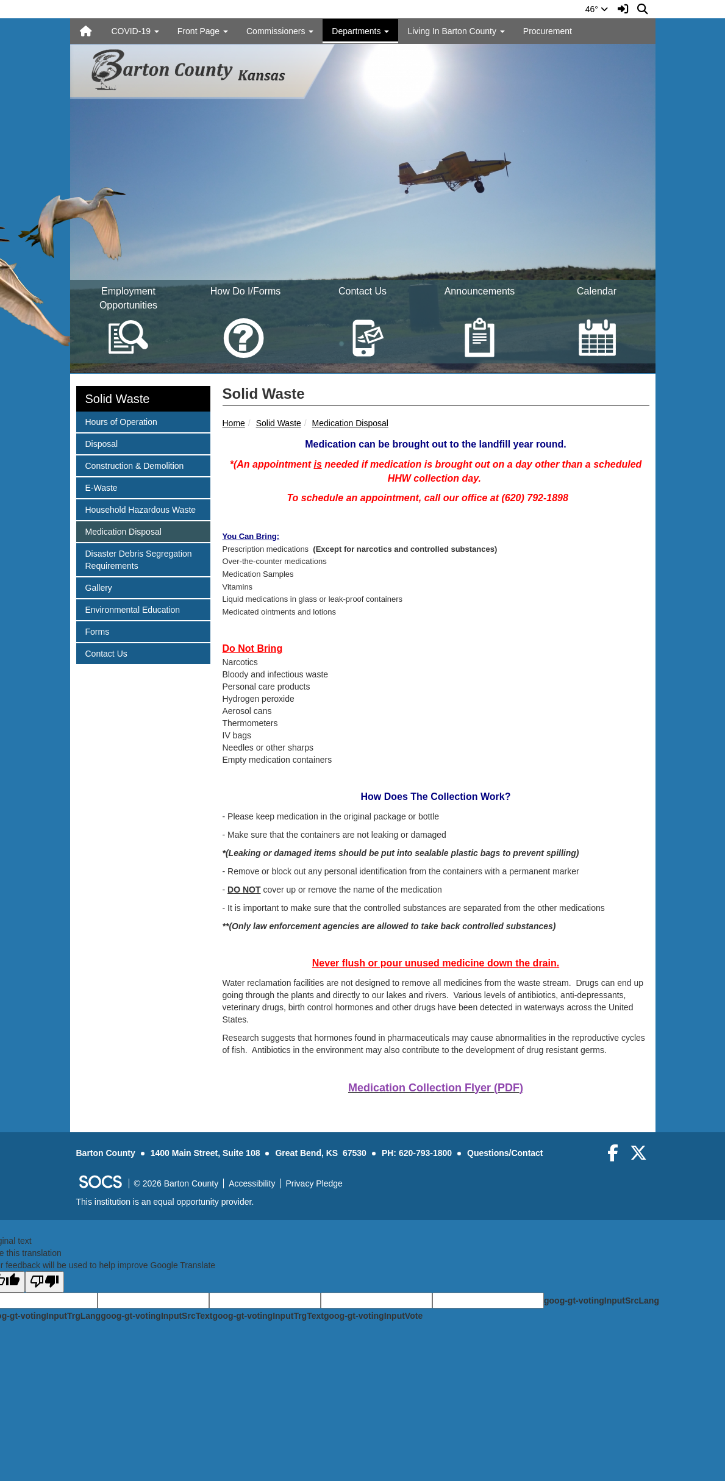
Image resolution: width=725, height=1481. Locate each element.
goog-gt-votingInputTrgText (267, 1316)
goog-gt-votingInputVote (373, 1316)
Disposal (101, 443)
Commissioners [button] (279, 31)
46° (596, 9)
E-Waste (101, 487)
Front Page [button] (202, 31)
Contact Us (106, 652)
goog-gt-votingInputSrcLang (601, 1300)
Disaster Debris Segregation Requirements (138, 559)
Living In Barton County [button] (455, 31)
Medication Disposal (350, 423)
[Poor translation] (44, 1282)
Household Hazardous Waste (140, 509)
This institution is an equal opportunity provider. (165, 1202)
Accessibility (252, 1183)
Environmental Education (132, 609)
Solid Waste (278, 423)
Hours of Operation (121, 421)
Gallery (101, 587)
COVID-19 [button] (135, 31)
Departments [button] (360, 31)
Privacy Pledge (314, 1183)
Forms (101, 631)
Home (234, 423)
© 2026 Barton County (176, 1183)
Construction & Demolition (134, 465)
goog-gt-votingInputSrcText (156, 1316)
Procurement (547, 31)
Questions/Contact (505, 1153)
